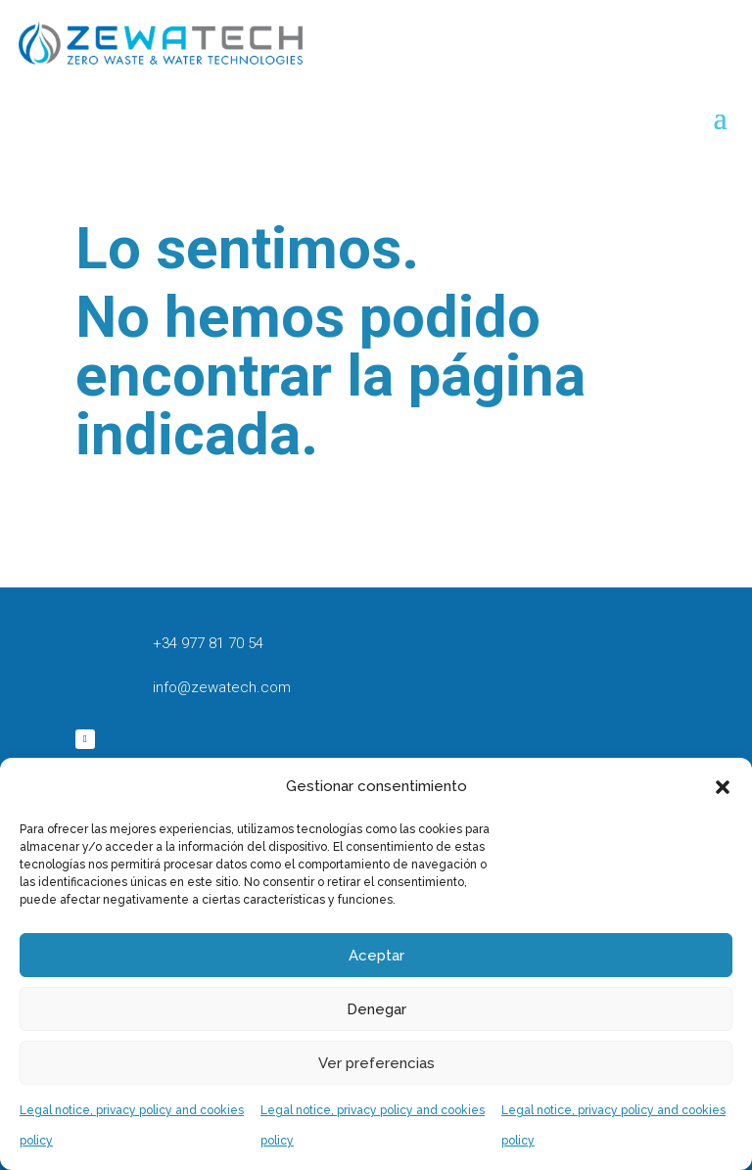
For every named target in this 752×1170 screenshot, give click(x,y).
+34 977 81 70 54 (208, 643)
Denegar (376, 1009)
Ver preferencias (376, 1063)
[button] (722, 787)
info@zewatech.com (222, 687)
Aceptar (376, 955)
